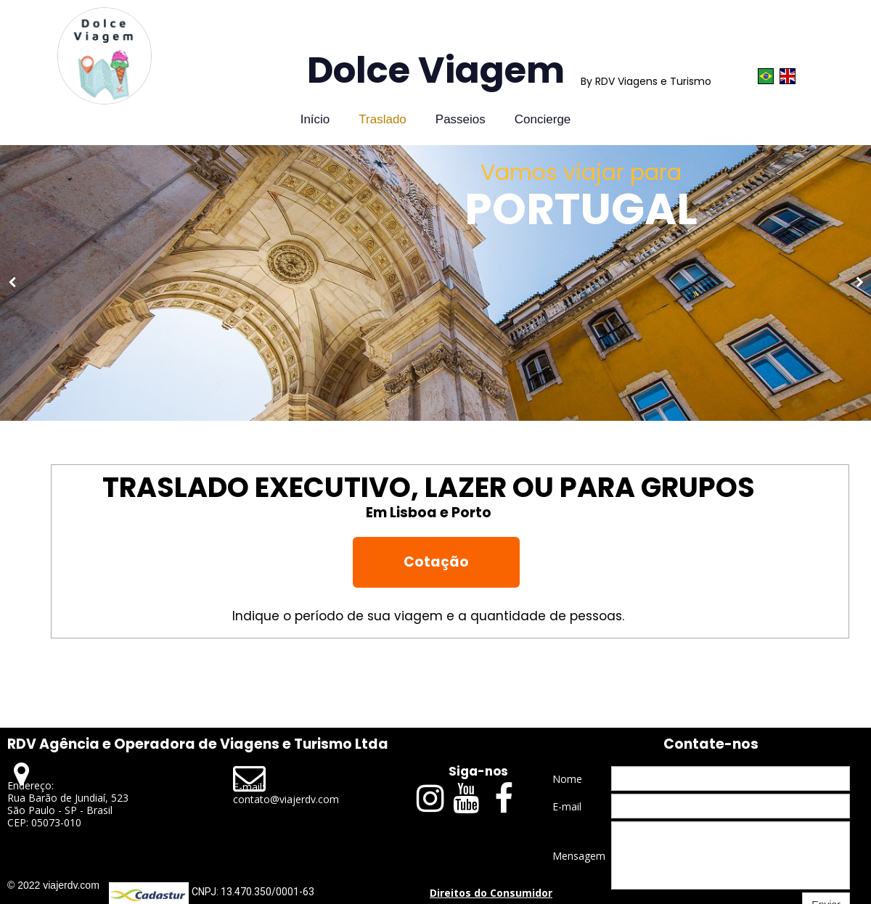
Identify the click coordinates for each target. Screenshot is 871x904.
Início (315, 119)
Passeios (461, 119)
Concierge (543, 119)
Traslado (382, 119)
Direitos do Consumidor (491, 893)
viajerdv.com (71, 885)
